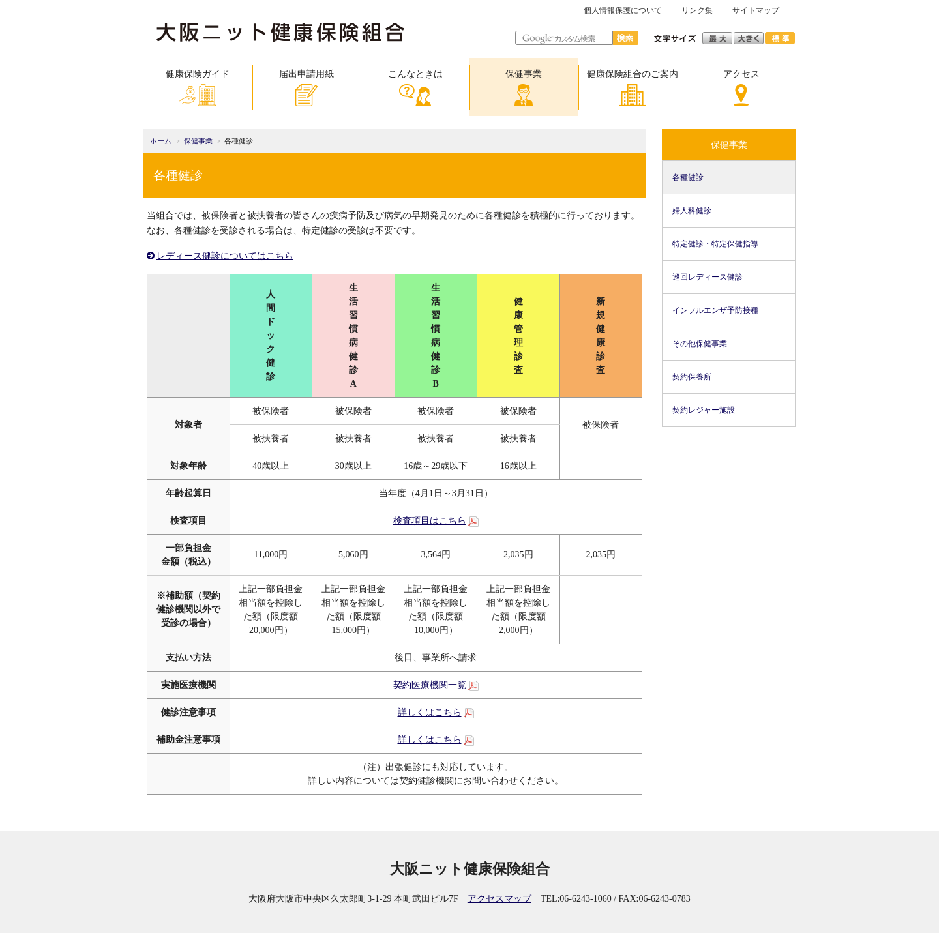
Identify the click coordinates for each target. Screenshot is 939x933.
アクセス (741, 87)
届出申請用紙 (306, 87)
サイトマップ (755, 10)
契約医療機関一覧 (429, 685)
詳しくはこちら (430, 712)
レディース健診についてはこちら (224, 256)
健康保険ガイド (198, 87)
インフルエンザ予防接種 (715, 310)
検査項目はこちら (429, 521)
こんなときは (415, 87)
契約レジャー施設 (703, 410)
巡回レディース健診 (707, 277)
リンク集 (697, 10)
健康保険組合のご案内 (632, 87)
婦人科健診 (691, 210)
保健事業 (523, 87)
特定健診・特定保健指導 (715, 243)
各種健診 (688, 177)
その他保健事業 (699, 343)
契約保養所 (691, 376)
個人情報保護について (623, 10)
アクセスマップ (499, 899)
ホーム (160, 141)
